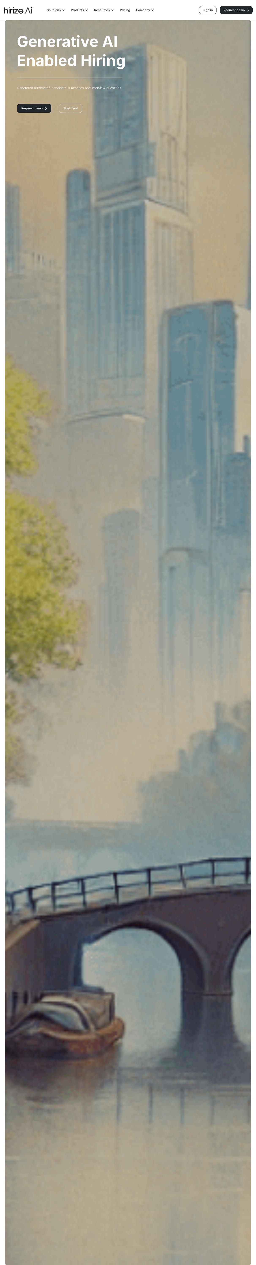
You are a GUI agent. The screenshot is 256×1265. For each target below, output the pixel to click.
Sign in (208, 10)
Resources (104, 10)
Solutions (56, 10)
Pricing (125, 10)
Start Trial (70, 108)
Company (145, 10)
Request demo (236, 10)
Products (79, 10)
